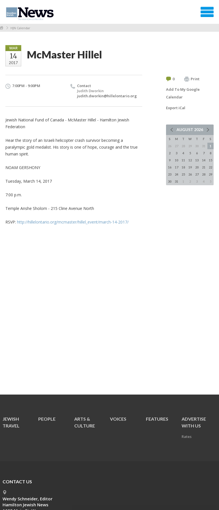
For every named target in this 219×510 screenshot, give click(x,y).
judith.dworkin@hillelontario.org (107, 95)
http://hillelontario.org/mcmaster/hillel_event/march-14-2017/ (73, 222)
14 (203, 160)
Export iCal (175, 107)
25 (183, 174)
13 (197, 160)
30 (169, 181)
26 (190, 174)
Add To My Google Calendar (183, 93)
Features (157, 419)
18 (183, 167)
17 (176, 167)
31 (176, 181)
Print (191, 79)
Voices (118, 419)
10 (176, 160)
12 (190, 160)
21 (203, 167)
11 (183, 160)
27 (197, 174)
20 (197, 167)
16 (169, 167)
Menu (207, 12)
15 (210, 160)
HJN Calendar (20, 28)
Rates (187, 436)
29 (210, 174)
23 (169, 174)
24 (176, 174)
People (47, 419)
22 (210, 167)
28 (203, 174)
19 (190, 167)
